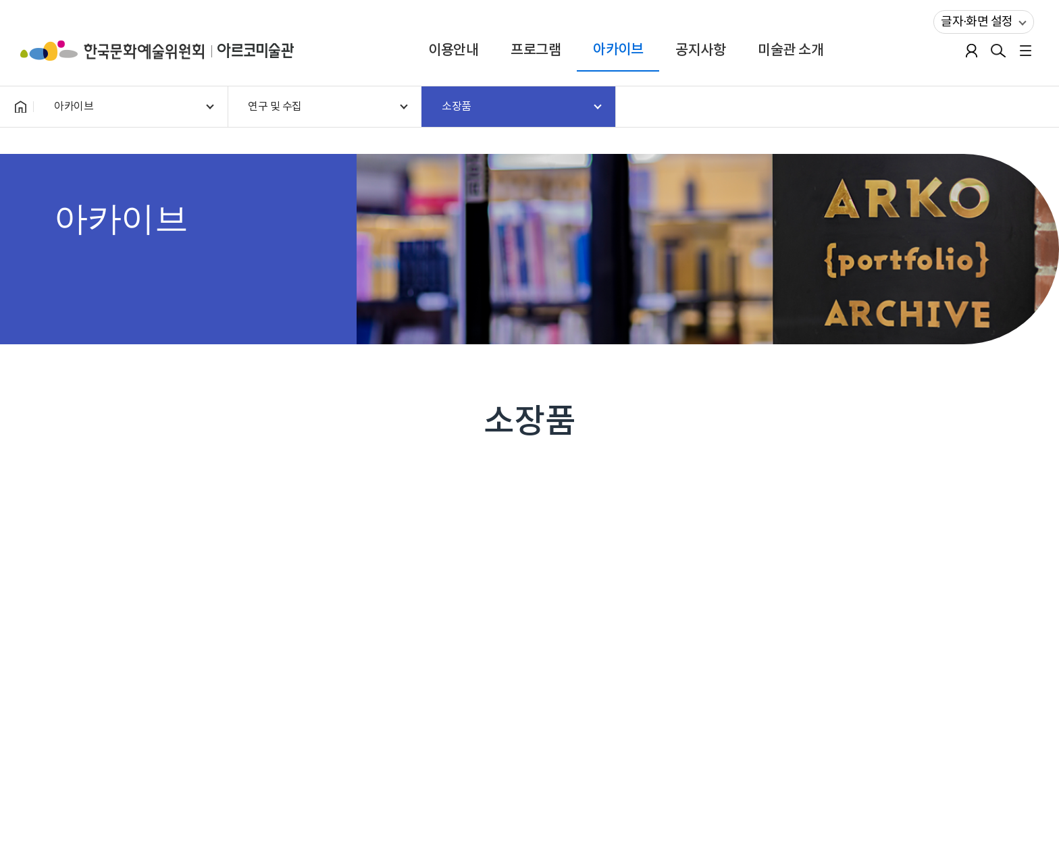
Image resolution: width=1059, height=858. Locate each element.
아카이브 (618, 49)
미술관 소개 (790, 50)
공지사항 (700, 50)
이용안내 (453, 50)
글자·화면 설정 (973, 19)
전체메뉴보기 (1025, 50)
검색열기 (998, 50)
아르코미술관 (255, 51)
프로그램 (536, 50)
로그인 (971, 50)
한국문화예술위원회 (118, 51)
